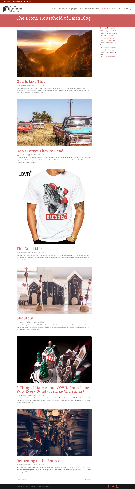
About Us (62, 9)
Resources (104, 9)
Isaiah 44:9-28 (111, 47)
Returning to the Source (38, 461)
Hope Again (73, 9)
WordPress (47, 486)
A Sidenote (41, 322)
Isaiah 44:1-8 (111, 57)
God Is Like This (31, 81)
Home (54, 9)
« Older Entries (21, 480)
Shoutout (25, 318)
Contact (125, 9)
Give (118, 9)
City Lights (42, 85)
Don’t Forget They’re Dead (40, 151)
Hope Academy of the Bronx (89, 9)
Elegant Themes (30, 486)
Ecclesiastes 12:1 (34, 327)
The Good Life (29, 249)
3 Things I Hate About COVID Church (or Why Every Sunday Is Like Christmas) (53, 389)
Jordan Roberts (23, 85)
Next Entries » (87, 480)
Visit (113, 9)
